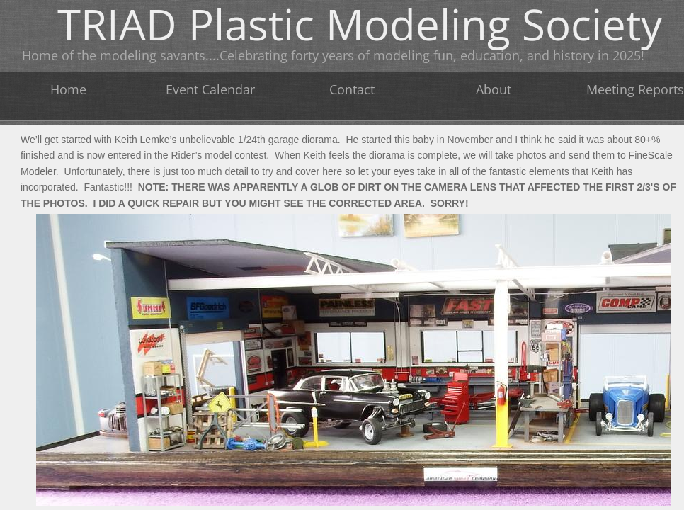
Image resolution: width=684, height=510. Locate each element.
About (493, 89)
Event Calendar (210, 89)
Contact (352, 89)
